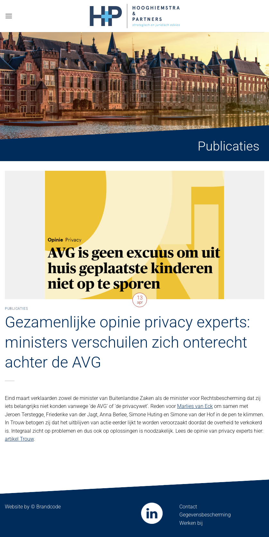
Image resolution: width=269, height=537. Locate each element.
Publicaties (16, 309)
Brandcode (48, 507)
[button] (9, 16)
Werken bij (191, 523)
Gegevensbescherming (205, 515)
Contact (188, 507)
